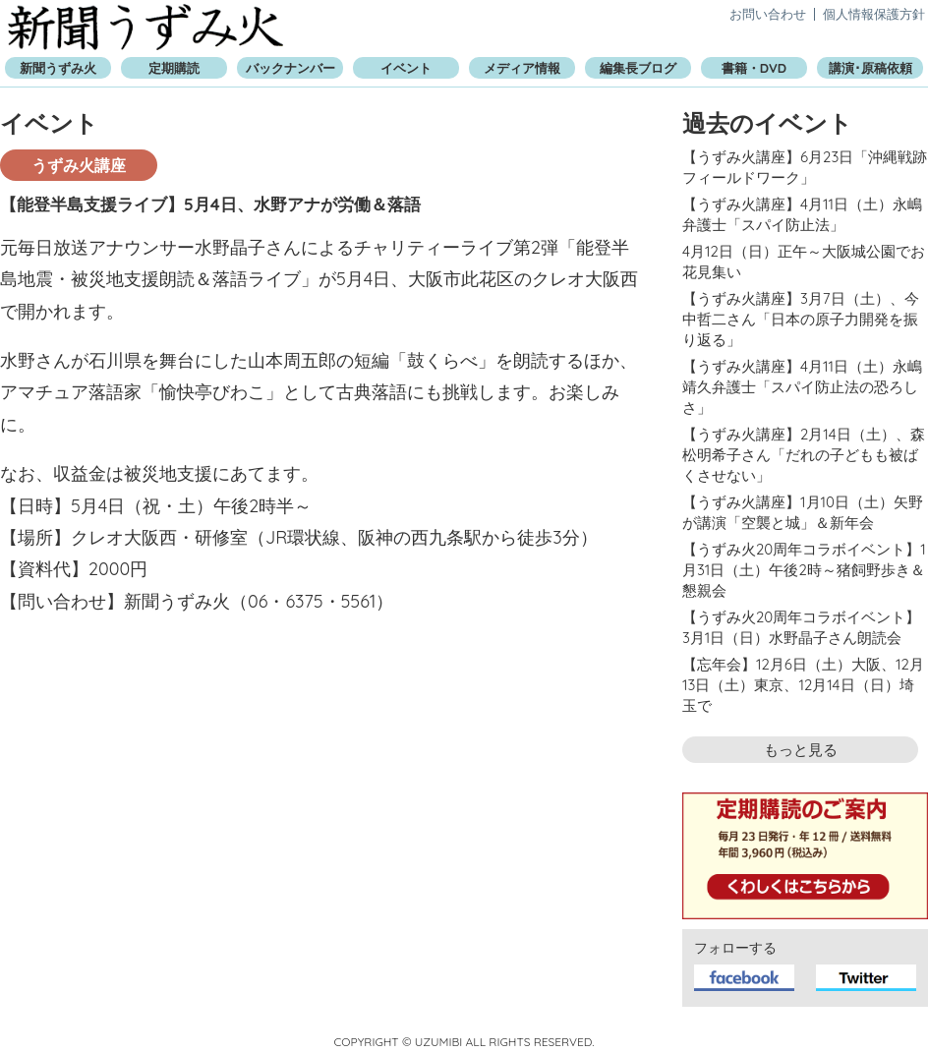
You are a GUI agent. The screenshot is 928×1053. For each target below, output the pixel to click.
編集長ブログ (638, 68)
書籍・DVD (754, 68)
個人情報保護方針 (874, 14)
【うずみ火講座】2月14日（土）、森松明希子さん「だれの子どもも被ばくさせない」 (803, 455)
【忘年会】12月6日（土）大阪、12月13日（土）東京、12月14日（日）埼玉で (803, 685)
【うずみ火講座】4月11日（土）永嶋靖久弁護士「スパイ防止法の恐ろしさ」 (802, 387)
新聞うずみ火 (145, 27)
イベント (406, 68)
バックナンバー (290, 68)
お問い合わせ (767, 14)
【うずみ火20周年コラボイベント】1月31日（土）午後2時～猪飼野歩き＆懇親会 (804, 570)
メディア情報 (522, 68)
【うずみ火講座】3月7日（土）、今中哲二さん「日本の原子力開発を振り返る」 (800, 319)
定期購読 (174, 68)
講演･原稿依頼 (870, 68)
